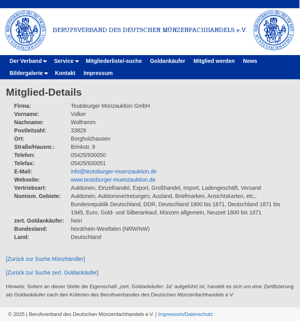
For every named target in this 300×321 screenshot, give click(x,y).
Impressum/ (171, 314)
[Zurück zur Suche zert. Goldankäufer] (52, 272)
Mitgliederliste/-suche (114, 61)
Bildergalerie (30, 73)
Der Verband (30, 61)
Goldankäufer (167, 61)
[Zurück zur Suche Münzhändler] (45, 259)
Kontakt (65, 73)
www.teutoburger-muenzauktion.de (113, 180)
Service (68, 61)
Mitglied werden (214, 61)
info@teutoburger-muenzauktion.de (114, 171)
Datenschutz (199, 314)
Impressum (98, 73)
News (250, 61)
